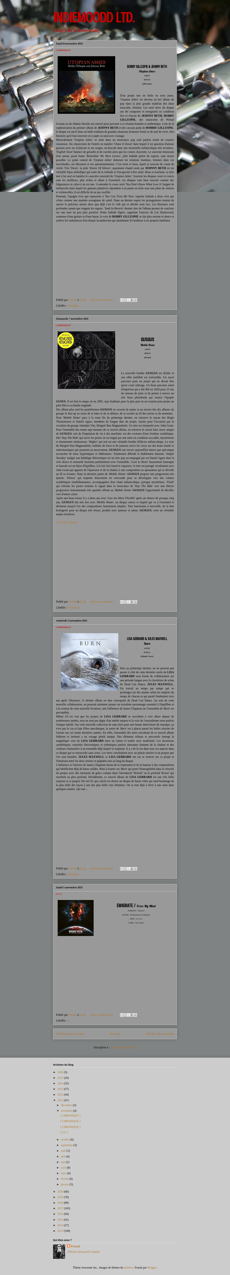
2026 (61, 1072)
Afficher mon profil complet (83, 1251)
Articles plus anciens (159, 1034)
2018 (61, 1202)
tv (69, 1020)
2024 (61, 1083)
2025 (61, 1077)
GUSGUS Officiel (66, 522)
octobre (65, 1139)
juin (63, 1156)
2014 (61, 1225)
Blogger (152, 1267)
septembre (67, 1145)
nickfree (128, 1267)
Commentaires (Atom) (123, 1047)
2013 (61, 1230)
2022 (61, 1094)
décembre (67, 1105)
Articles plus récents (70, 1034)
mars (64, 1173)
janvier (65, 1184)
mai (63, 1162)
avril (64, 1167)
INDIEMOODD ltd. (94, 18)
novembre (67, 1110)
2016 (61, 1213)
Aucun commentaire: (101, 299)
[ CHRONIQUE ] (63, 50)
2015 (61, 1219)
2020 (61, 1191)
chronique (73, 305)
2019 (61, 1197)
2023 (61, 1088)
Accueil (114, 1034)
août (64, 1150)
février (65, 1178)
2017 (61, 1208)
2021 (61, 1100)
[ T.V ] (59, 894)
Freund (75, 1246)
